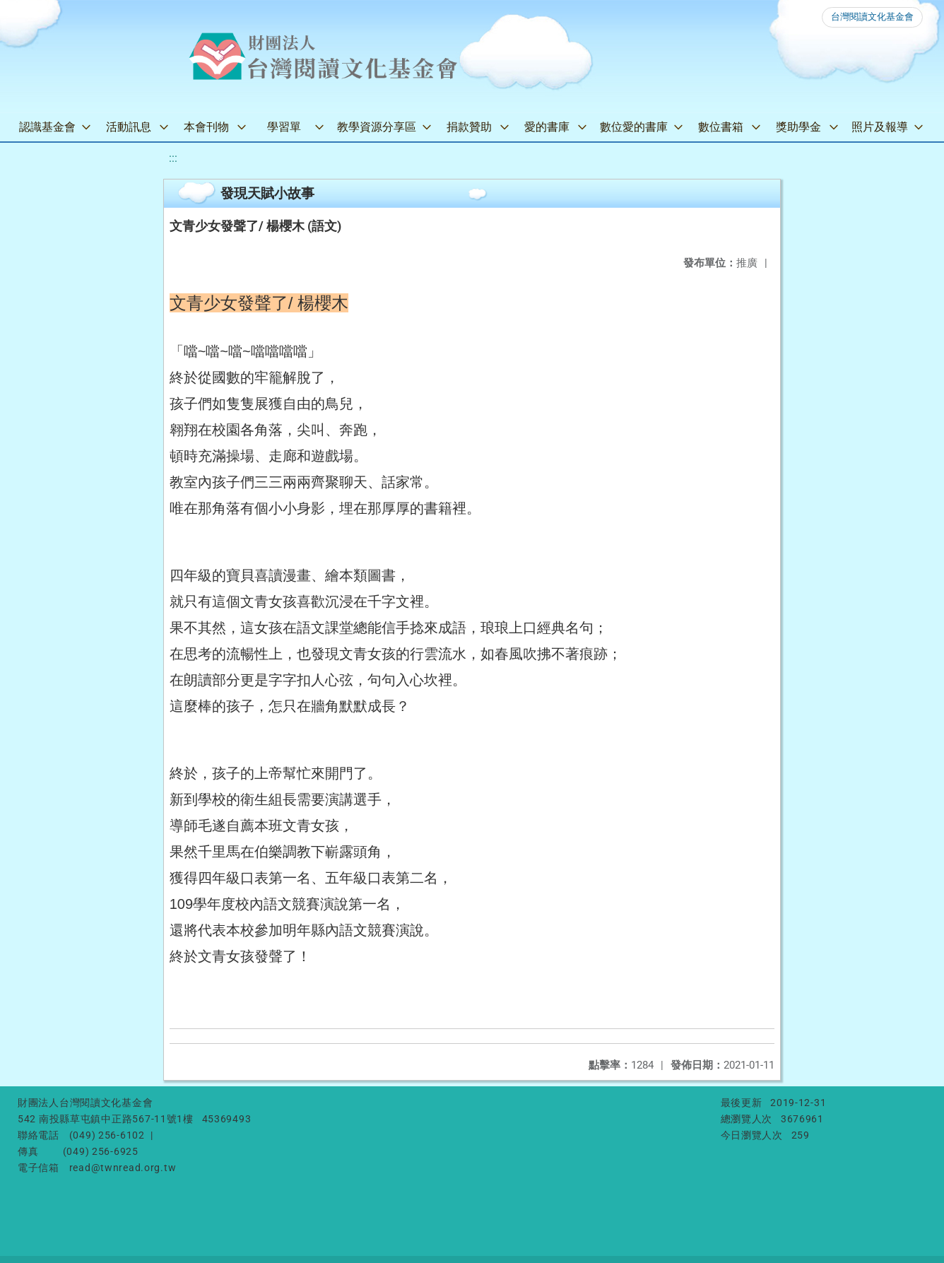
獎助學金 (798, 127)
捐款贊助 (469, 127)
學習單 (284, 127)
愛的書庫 (547, 127)
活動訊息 (128, 127)
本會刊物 (206, 127)
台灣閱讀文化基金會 (872, 16)
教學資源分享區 (376, 127)
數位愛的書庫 (634, 127)
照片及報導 (879, 127)
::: (173, 158)
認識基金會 (47, 127)
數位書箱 (720, 127)
